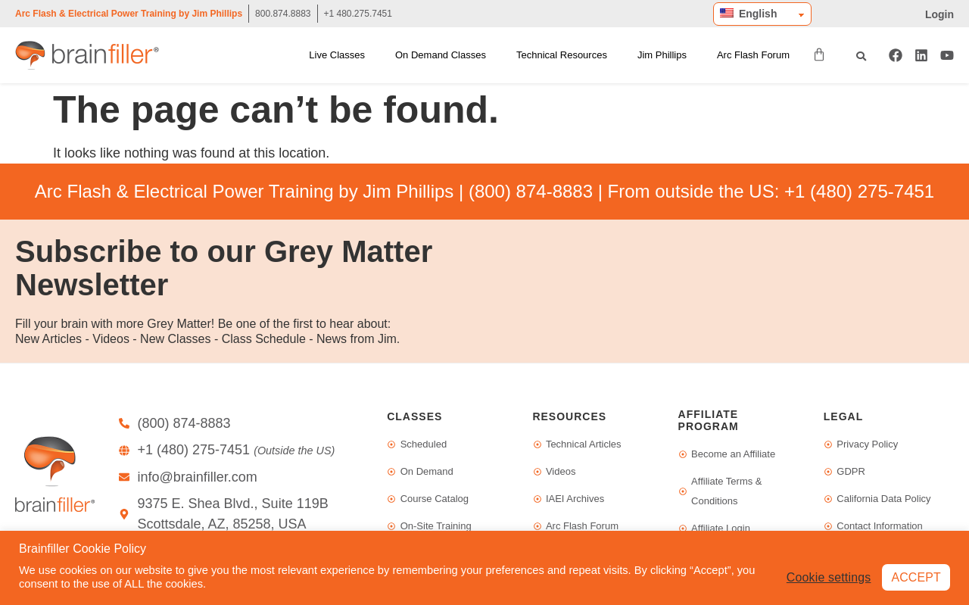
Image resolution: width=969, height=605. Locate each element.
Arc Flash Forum (753, 55)
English (748, 14)
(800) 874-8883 (531, 191)
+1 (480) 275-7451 (859, 191)
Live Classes (337, 55)
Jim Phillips (662, 55)
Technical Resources (561, 55)
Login (939, 14)
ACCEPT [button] (916, 576)
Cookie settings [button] (828, 576)
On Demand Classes (440, 55)
